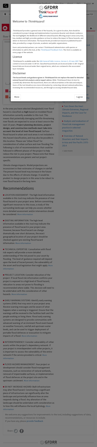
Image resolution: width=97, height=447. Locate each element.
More (16, 96)
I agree (79, 96)
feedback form (52, 50)
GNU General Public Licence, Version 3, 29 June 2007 (59, 61)
